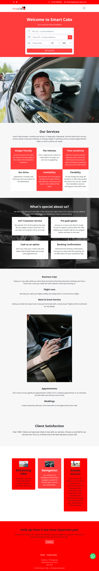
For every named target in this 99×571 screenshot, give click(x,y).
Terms (42, 555)
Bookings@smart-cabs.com (75, 2)
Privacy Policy (52, 555)
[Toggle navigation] (84, 8)
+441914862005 (55, 2)
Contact (49, 542)
